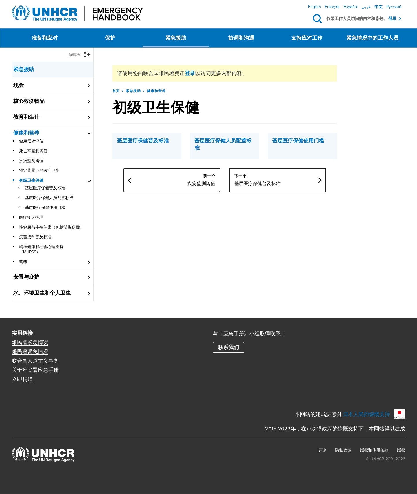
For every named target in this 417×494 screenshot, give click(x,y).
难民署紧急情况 (30, 342)
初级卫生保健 (31, 180)
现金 (18, 85)
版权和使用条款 (374, 450)
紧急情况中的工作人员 (372, 38)
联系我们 (228, 347)
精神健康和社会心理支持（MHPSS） (41, 249)
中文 (378, 7)
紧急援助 (175, 38)
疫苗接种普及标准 (35, 236)
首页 (116, 91)
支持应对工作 (306, 38)
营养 (23, 261)
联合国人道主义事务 (35, 361)
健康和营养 (26, 133)
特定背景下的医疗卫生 (39, 170)
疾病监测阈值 (31, 160)
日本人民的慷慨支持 (366, 414)
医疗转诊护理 (31, 217)
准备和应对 (45, 38)
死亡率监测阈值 (33, 150)
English (314, 7)
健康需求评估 (31, 141)
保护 (110, 38)
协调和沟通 (241, 38)
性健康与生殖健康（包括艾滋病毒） (51, 227)
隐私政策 (343, 450)
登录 (392, 18)
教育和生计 (26, 117)
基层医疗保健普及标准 (45, 187)
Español (351, 7)
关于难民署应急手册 (35, 370)
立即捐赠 (22, 379)
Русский (393, 7)
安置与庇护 (26, 277)
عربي (366, 7)
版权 (401, 450)
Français (332, 7)
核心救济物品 (29, 101)
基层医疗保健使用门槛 (45, 207)
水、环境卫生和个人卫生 (42, 293)
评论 (322, 450)
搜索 (318, 18)
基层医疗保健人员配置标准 (49, 197)
